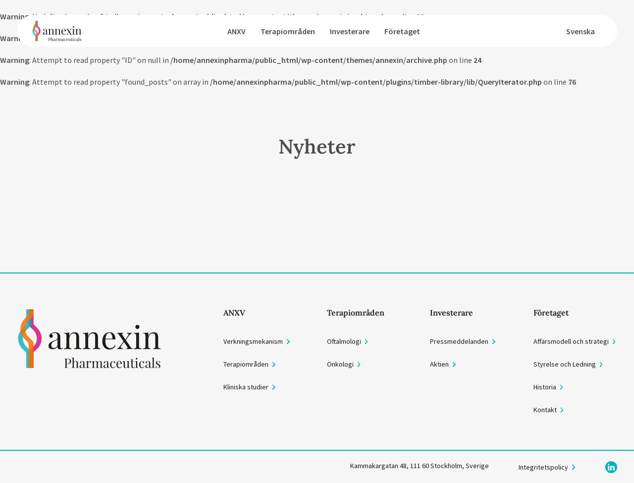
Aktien (439, 364)
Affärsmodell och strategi (571, 341)
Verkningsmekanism (253, 341)
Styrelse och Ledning (564, 364)
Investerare (350, 31)
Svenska (580, 31)
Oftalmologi (344, 341)
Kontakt (545, 409)
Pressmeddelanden (459, 341)
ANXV (236, 31)
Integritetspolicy (543, 467)
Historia (544, 386)
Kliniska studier (245, 386)
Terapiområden (288, 31)
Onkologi (340, 364)
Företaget (402, 31)
